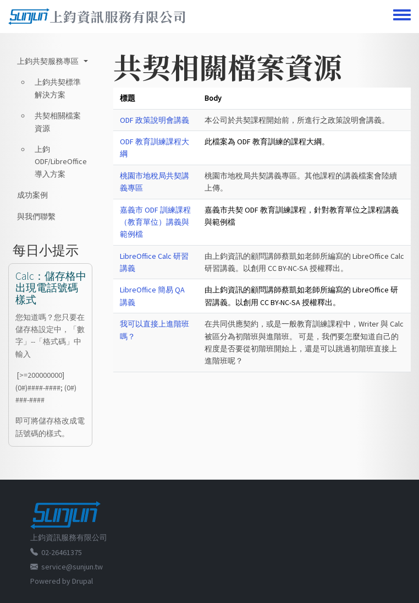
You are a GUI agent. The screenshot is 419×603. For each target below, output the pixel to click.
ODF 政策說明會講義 (154, 120)
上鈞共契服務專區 (48, 61)
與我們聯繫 (36, 216)
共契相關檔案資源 (58, 122)
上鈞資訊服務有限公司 (118, 16)
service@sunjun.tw (72, 567)
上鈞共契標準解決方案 (58, 88)
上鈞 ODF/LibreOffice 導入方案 (61, 161)
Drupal (82, 581)
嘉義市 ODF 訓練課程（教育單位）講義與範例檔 (155, 222)
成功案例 (32, 195)
